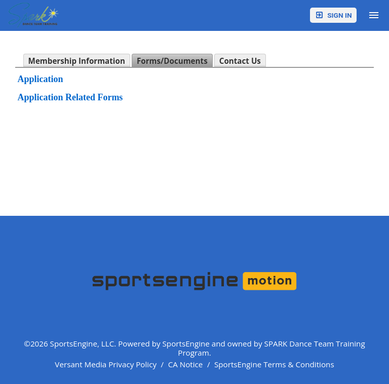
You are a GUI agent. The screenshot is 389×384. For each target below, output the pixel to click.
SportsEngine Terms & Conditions (274, 364)
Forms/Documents (172, 61)
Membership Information (76, 61)
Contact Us (240, 61)
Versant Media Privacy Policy (106, 364)
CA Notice (185, 364)
